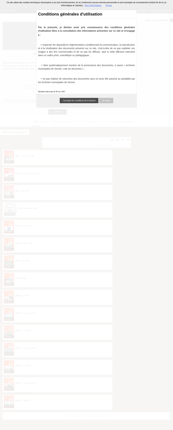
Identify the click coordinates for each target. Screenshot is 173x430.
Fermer (109, 5)
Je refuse (106, 100)
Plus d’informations (93, 5)
